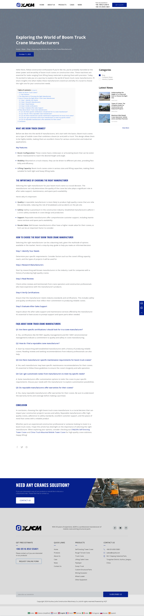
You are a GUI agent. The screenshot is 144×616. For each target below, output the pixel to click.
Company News (107, 77)
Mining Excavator (81, 573)
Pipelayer (78, 563)
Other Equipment (81, 580)
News (80, 5)
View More (125, 128)
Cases (72, 5)
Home (41, 5)
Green (25, 5)
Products (62, 5)
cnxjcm (34, 90)
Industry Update (107, 79)
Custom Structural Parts (83, 570)
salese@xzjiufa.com (113, 553)
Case (55, 559)
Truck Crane (79, 556)
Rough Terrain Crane (82, 553)
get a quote (119, 5)
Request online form (29, 561)
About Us (57, 556)
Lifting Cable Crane (81, 559)
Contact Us (25, 500)
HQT (105, 601)
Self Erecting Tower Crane (84, 549)
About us (51, 5)
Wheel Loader (80, 576)
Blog (28, 49)
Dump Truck (79, 566)
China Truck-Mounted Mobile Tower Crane (48, 432)
